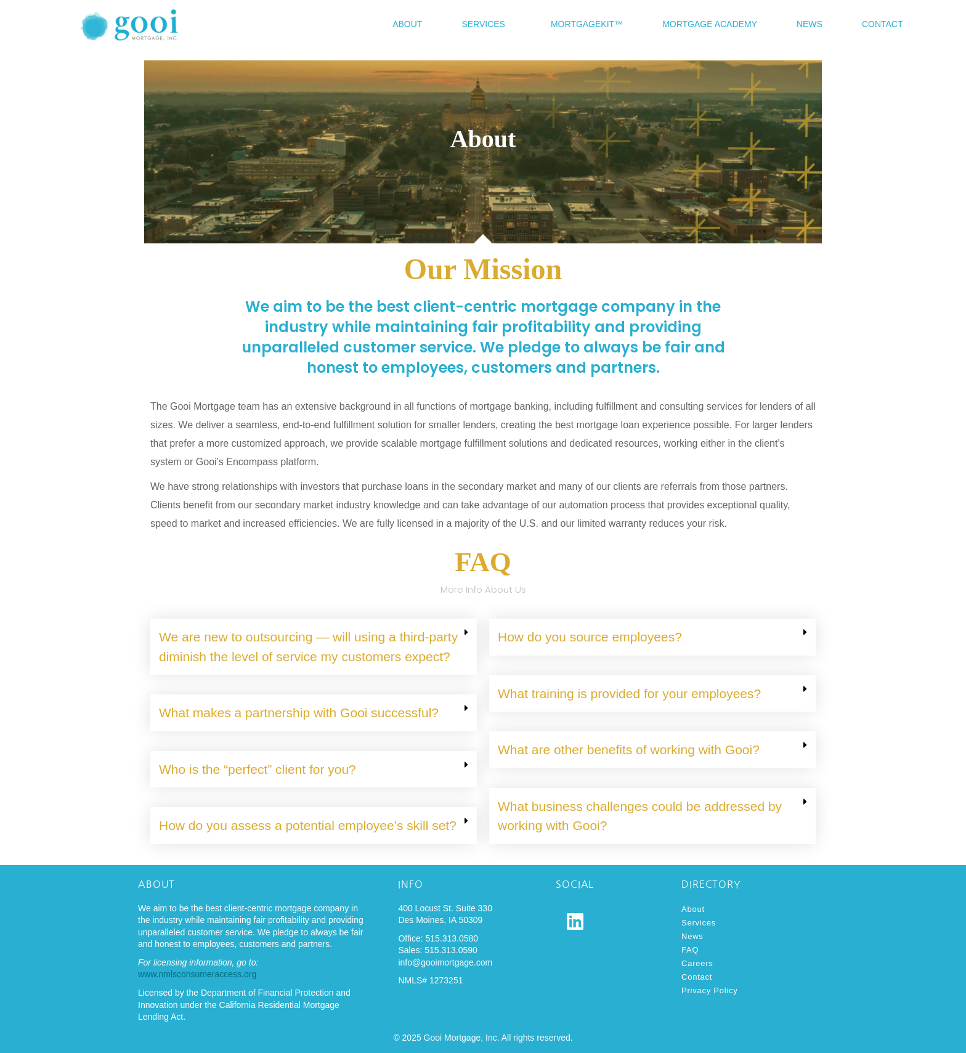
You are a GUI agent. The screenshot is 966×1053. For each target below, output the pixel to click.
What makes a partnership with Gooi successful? (299, 712)
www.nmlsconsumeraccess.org (197, 974)
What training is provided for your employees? (629, 693)
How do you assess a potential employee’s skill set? (308, 825)
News (809, 24)
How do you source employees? (590, 637)
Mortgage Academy (709, 24)
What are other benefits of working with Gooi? (629, 749)
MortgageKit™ (587, 24)
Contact (882, 24)
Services (483, 24)
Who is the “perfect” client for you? (257, 769)
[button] (313, 647)
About (407, 24)
